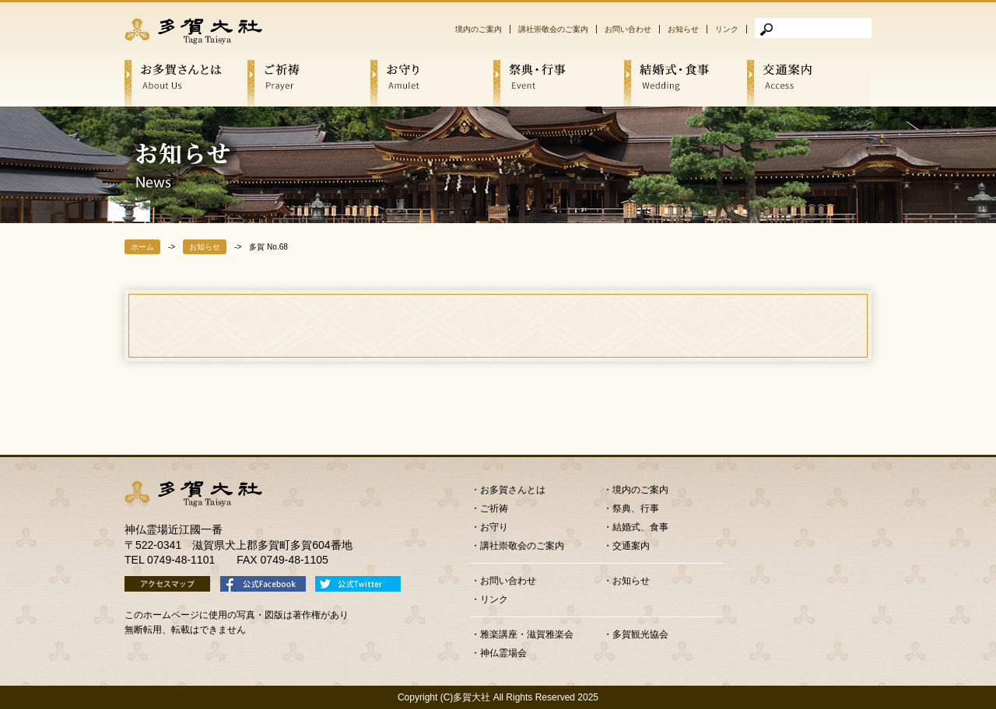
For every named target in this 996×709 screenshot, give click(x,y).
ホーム (142, 247)
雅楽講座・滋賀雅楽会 (526, 634)
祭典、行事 (635, 508)
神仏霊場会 (503, 653)
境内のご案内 (478, 29)
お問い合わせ (628, 29)
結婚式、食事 (640, 527)
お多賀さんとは (512, 489)
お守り (494, 527)
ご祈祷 (494, 508)
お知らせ (683, 29)
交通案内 (631, 545)
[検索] (813, 28)
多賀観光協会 (640, 634)
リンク (726, 29)
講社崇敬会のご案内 (553, 29)
